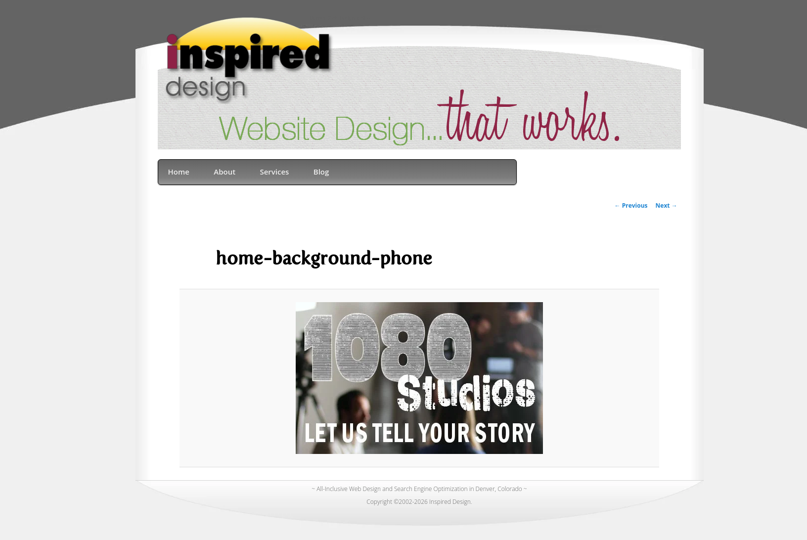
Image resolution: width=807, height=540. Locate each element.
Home (178, 172)
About (224, 172)
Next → (666, 205)
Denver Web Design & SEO (340, 18)
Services (274, 172)
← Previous (631, 205)
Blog (321, 172)
